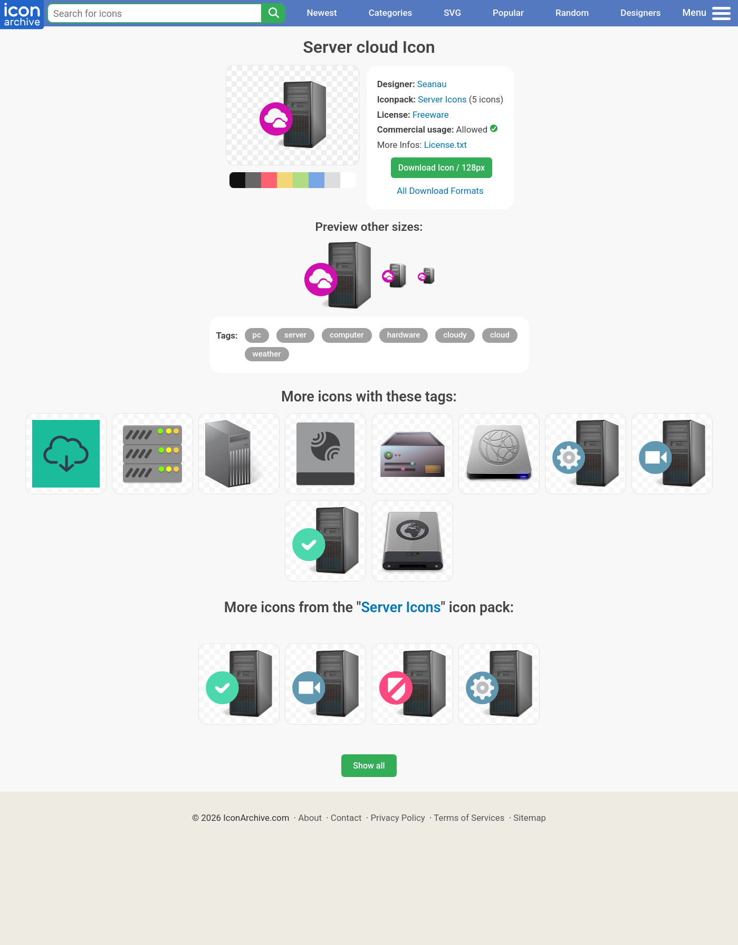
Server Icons (442, 99)
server (295, 335)
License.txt (445, 144)
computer (347, 335)
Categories (391, 12)
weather (267, 354)
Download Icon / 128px (441, 168)
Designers (640, 12)
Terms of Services (469, 817)
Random (572, 12)
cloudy (454, 335)
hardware (403, 335)
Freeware (431, 114)
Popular (508, 12)
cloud (500, 335)
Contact (346, 817)
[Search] (273, 13)
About (310, 817)
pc (257, 335)
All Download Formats (440, 190)
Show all (369, 766)
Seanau (432, 84)
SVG (452, 12)
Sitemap (529, 817)
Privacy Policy (397, 817)
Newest (321, 12)
